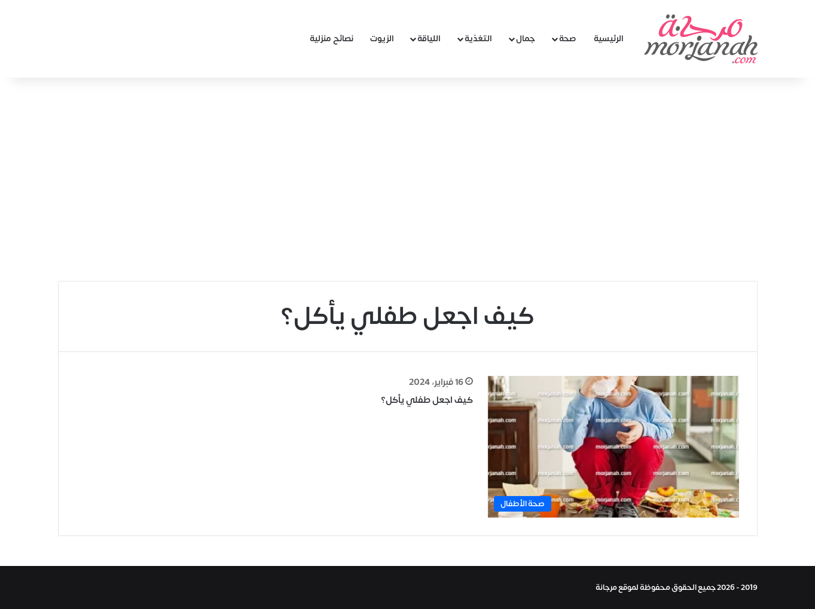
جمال (525, 38)
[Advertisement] (408, 179)
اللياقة (429, 38)
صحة (567, 38)
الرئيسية (609, 38)
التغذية (478, 38)
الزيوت (382, 38)
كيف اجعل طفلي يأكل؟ (427, 400)
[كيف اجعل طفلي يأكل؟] (613, 447)
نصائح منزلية (331, 38)
